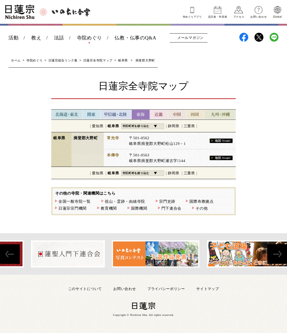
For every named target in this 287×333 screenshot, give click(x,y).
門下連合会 (171, 208)
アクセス (238, 16)
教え (36, 37)
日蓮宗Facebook (243, 37)
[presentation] (10, 254)
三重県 (189, 126)
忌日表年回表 (217, 16)
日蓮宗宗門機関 (72, 208)
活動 (13, 37)
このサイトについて (85, 288)
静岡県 (173, 126)
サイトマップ (207, 288)
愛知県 (97, 126)
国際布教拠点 (201, 201)
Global (277, 16)
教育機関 (109, 208)
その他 (202, 208)
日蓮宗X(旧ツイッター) (258, 37)
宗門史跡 (167, 201)
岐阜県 (123, 60)
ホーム (16, 60)
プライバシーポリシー (166, 288)
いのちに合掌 (71, 12)
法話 (59, 37)
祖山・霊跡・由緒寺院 (125, 201)
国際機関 (139, 208)
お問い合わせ (258, 16)
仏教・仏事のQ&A (135, 37)
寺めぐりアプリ (192, 16)
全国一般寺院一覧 (74, 201)
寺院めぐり (89, 37)
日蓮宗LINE (274, 37)
